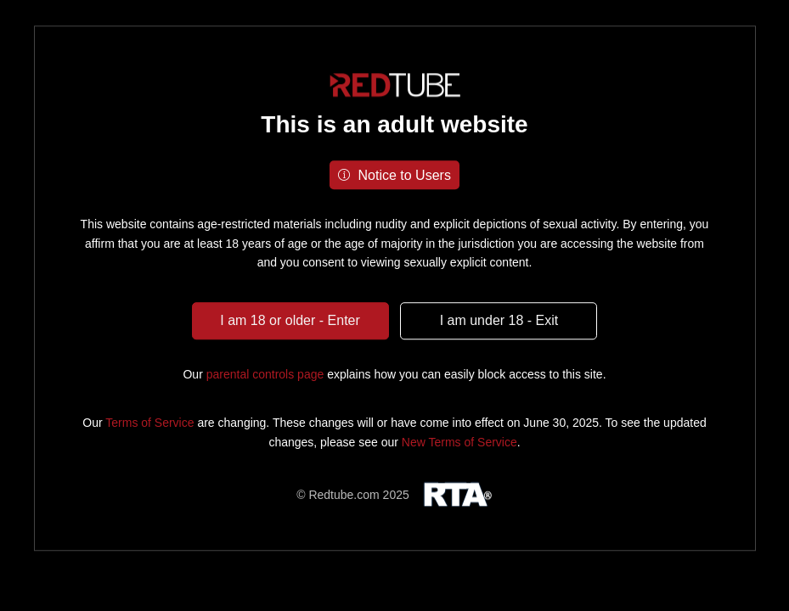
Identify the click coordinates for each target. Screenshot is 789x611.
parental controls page (265, 374)
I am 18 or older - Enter (290, 320)
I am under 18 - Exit (499, 320)
